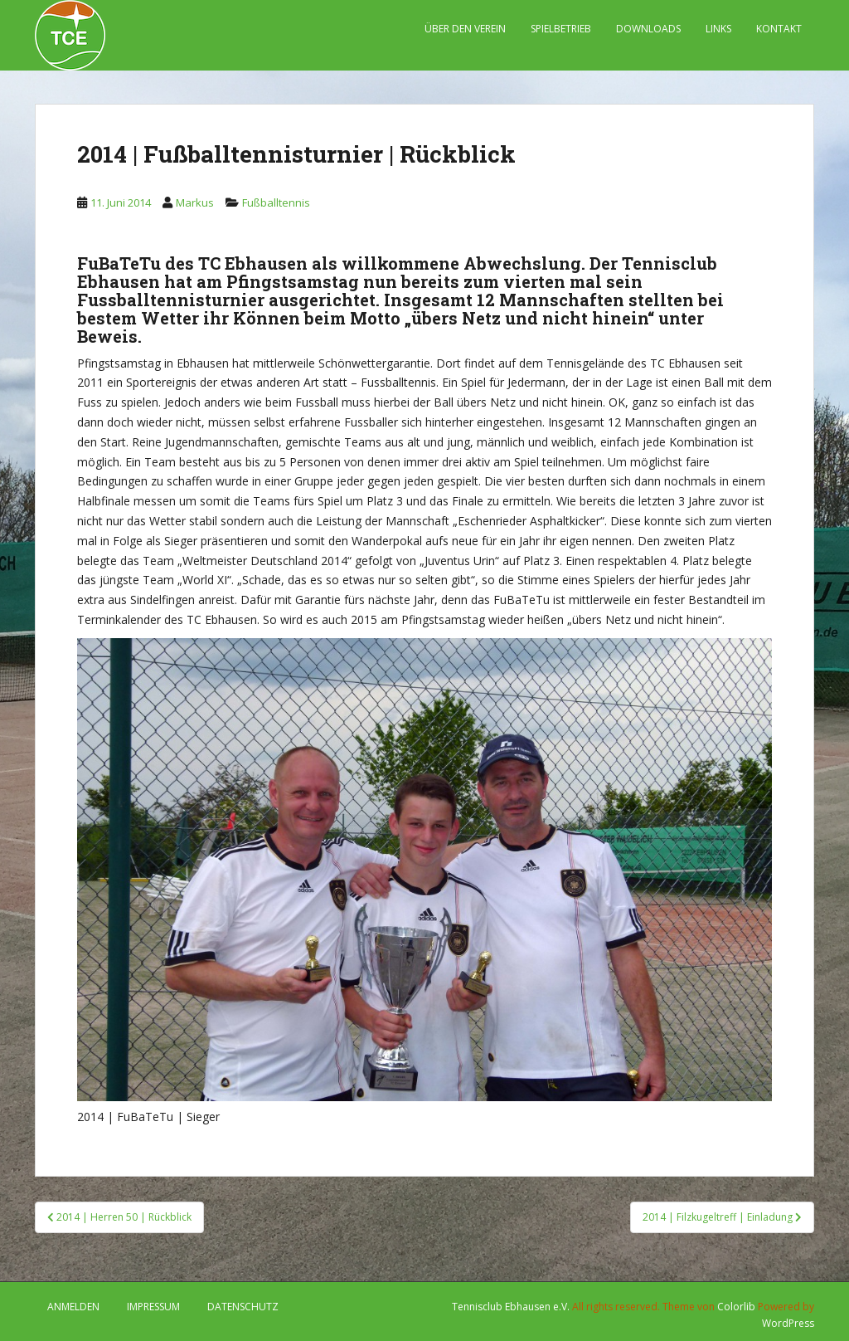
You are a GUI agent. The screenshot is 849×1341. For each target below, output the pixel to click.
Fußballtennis (276, 202)
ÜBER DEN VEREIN (465, 29)
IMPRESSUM (153, 1307)
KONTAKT (779, 29)
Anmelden (73, 1307)
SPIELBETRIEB (561, 29)
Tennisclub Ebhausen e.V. (511, 1307)
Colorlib (736, 1307)
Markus (195, 202)
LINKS (718, 29)
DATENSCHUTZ (243, 1307)
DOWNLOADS (648, 29)
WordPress (788, 1323)
